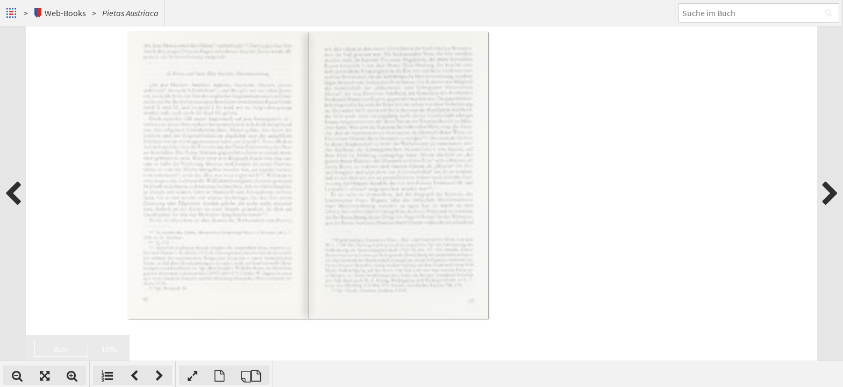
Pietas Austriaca (130, 13)
